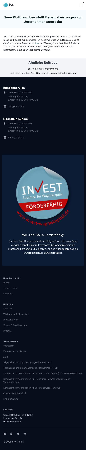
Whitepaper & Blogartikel (16, 314)
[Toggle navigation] (81, 5)
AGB (5, 356)
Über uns (7, 308)
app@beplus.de (16, 106)
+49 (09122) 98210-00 (20, 92)
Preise (6, 282)
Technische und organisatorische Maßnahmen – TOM (30, 367)
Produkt (7, 330)
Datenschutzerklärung (14, 351)
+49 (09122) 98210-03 (20, 123)
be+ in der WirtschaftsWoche (43, 68)
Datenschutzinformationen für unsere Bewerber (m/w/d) (32, 387)
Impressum (8, 345)
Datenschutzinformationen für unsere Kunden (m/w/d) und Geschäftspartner (43, 373)
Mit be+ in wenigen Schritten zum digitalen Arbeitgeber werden (43, 73)
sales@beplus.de (16, 137)
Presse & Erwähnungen (15, 325)
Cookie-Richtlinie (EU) (14, 393)
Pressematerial (10, 319)
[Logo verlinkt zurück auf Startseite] (8, 5)
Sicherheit (8, 293)
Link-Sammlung (10, 398)
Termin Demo (10, 288)
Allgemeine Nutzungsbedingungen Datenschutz (27, 362)
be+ (37, 43)
